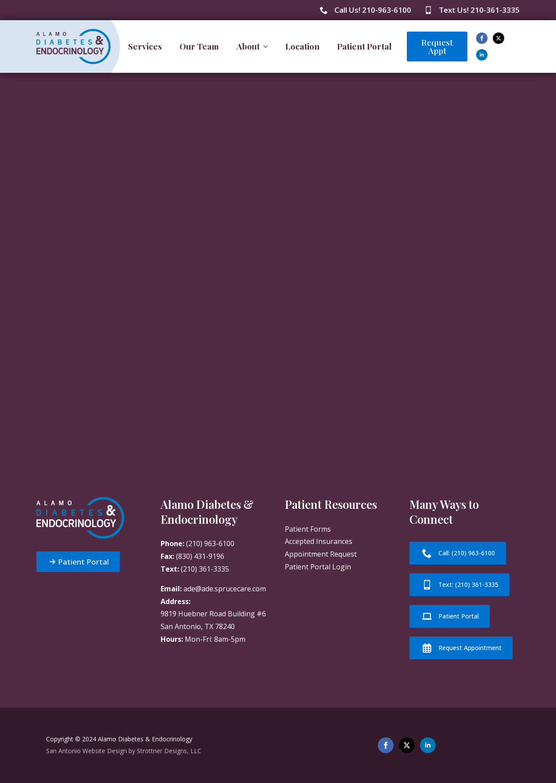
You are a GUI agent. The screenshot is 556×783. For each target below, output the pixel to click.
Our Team (199, 46)
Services (145, 46)
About (248, 46)
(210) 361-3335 (205, 569)
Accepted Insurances (318, 541)
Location (302, 46)
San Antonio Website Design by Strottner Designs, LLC (123, 751)
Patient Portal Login (318, 567)
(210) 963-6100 (210, 543)
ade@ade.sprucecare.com (224, 589)
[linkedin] (482, 55)
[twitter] (498, 38)
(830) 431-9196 (200, 556)
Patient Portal (364, 46)
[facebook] (482, 38)
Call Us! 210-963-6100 (372, 10)
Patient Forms (308, 529)
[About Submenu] (268, 46)
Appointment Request (321, 554)
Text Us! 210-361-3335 (479, 10)
